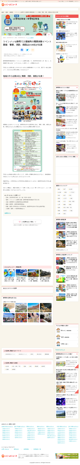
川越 (70, 210)
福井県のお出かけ (18, 437)
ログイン (76, 1)
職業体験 (47, 354)
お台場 (59, 192)
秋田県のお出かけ (6, 435)
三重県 (7, 369)
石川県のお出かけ (18, 434)
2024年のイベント (23, 354)
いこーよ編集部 (30, 37)
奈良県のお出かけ (51, 434)
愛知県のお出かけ (41, 428)
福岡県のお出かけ (72, 428)
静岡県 (13, 369)
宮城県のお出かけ (6, 430)
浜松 (30, 366)
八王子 (65, 198)
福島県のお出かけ (6, 439)
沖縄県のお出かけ (72, 441)
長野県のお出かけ (18, 428)
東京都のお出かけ (31, 428)
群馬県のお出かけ (31, 435)
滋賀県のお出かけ (51, 437)
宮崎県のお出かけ (72, 437)
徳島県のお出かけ (61, 442)
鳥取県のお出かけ (61, 434)
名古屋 (7, 366)
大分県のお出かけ (72, 435)
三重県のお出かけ (41, 432)
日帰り (32, 354)
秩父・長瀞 (71, 201)
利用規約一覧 (37, 449)
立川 (64, 201)
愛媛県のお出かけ (61, 437)
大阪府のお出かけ (51, 428)
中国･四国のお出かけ (62, 426)
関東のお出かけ (30, 426)
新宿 (58, 198)
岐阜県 (43, 366)
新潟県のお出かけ (18, 432)
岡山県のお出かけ (61, 430)
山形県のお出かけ (6, 437)
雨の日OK (39, 354)
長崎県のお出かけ (72, 432)
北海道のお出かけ (6, 428)
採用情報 (26, 449)
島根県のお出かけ (61, 435)
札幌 (58, 201)
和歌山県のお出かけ (51, 435)
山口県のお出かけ (61, 432)
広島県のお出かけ (61, 428)
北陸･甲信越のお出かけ (19, 426)
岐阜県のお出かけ (41, 430)
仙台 (58, 195)
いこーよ (5, 1)
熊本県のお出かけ (72, 434)
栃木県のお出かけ (31, 437)
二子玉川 (71, 192)
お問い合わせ (5, 449)
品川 (64, 195)
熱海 (24, 366)
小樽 (58, 213)
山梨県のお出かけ (18, 430)
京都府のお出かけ (51, 430)
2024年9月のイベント (10, 354)
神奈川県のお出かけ (31, 430)
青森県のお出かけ (6, 432)
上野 (58, 204)
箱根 (69, 204)
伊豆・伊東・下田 (15, 366)
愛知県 (36, 366)
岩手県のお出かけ (6, 434)
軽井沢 (65, 210)
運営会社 (16, 449)
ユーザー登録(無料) (69, 1)
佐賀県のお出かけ (72, 430)
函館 (58, 210)
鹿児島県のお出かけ (73, 439)
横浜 (58, 189)
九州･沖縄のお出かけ (73, 426)
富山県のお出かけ (18, 435)
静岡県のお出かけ (41, 434)
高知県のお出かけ (61, 439)
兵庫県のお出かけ (51, 432)
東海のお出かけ (40, 426)
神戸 (64, 189)
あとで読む (61, 1)
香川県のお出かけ (61, 441)
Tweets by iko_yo (60, 349)
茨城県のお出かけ (31, 439)
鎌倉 (64, 204)
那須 (65, 192)
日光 (69, 195)
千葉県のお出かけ (31, 432)
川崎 (70, 198)
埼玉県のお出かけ (31, 434)
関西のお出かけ (50, 426)
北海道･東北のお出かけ (7, 426)
